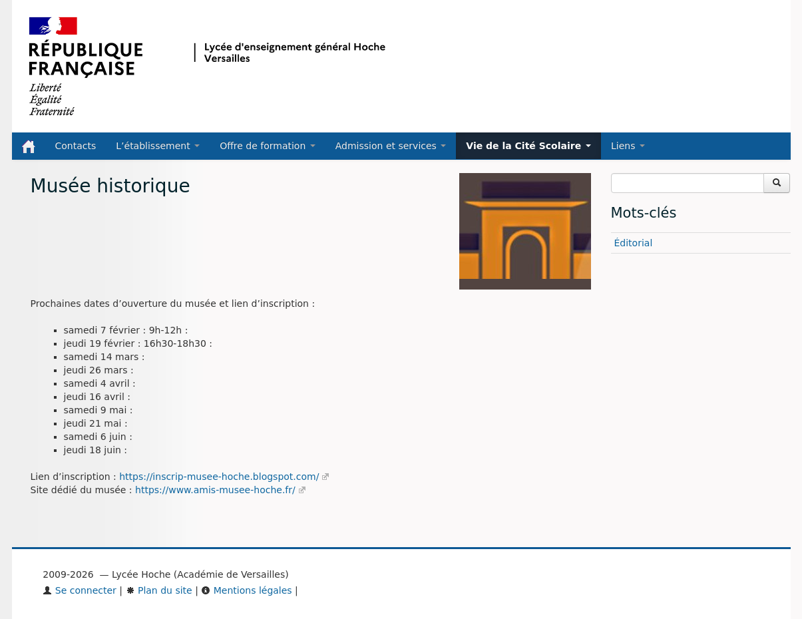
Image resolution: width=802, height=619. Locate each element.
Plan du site (159, 590)
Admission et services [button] (391, 145)
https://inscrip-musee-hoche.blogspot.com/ (219, 476)
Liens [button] (628, 145)
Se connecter (79, 590)
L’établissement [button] (158, 145)
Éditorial (633, 243)
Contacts (76, 145)
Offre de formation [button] (267, 145)
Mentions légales (246, 590)
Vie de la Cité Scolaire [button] (528, 145)
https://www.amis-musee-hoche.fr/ (215, 490)
